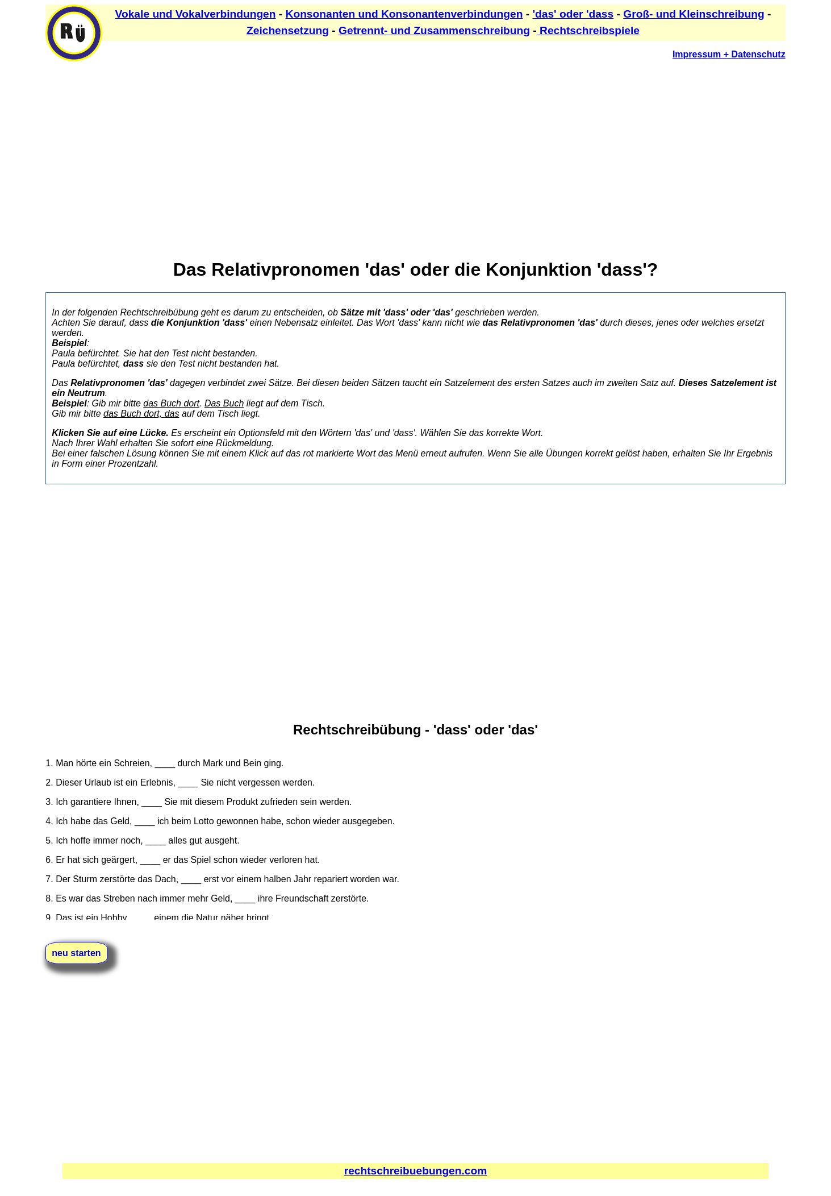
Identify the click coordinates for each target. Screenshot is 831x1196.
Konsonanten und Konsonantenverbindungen (404, 14)
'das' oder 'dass (572, 14)
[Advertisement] (386, 148)
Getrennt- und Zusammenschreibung (434, 30)
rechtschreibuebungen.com (415, 1171)
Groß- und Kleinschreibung (693, 14)
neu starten (76, 953)
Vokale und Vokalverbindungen (195, 14)
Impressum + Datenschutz (729, 54)
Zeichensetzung (288, 30)
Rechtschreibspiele (588, 30)
